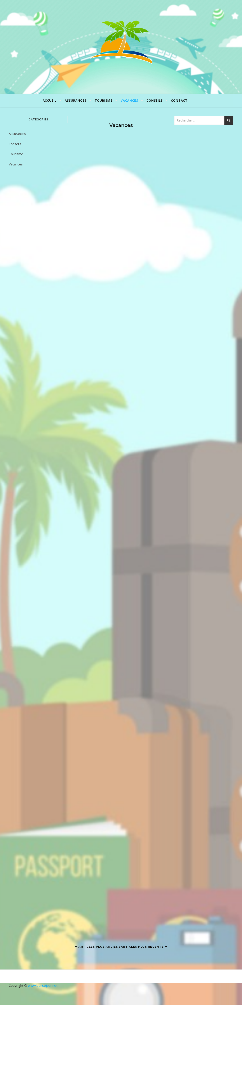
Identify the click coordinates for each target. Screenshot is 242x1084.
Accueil (49, 100)
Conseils (154, 100)
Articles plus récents (144, 946)
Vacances (129, 100)
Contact (179, 100)
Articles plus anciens (98, 946)
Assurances (75, 100)
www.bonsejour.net (42, 985)
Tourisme (103, 100)
